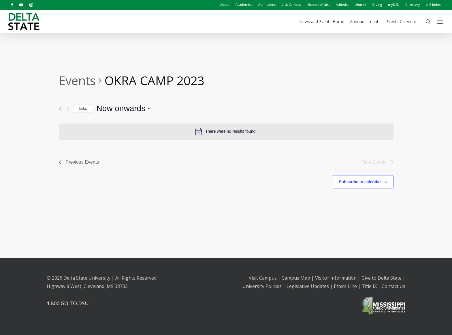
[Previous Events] (60, 109)
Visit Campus (263, 278)
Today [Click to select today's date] (83, 108)
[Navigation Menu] (440, 22)
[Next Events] (67, 109)
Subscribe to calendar (360, 181)
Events (77, 80)
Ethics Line (345, 286)
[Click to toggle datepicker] (124, 108)
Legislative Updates (308, 286)
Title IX (369, 286)
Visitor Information (336, 278)
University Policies (262, 286)
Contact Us (393, 286)
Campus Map (296, 278)
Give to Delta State (381, 278)
